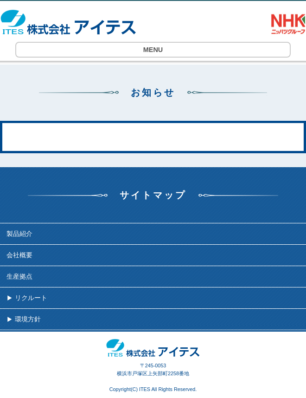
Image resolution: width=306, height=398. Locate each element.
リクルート (31, 297)
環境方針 (28, 319)
